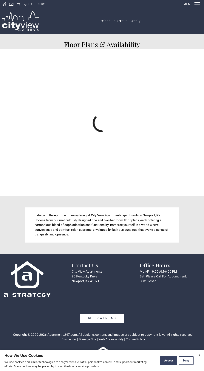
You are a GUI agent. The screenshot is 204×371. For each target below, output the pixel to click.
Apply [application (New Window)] (135, 21)
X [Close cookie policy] (199, 355)
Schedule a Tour (114, 21)
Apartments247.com (62, 334)
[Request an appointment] (18, 4)
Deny (186, 360)
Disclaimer (68, 339)
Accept (168, 360)
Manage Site (87, 339)
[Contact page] (11, 4)
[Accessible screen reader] (4, 4)
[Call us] (34, 4)
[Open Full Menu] (191, 4)
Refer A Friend (102, 318)
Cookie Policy (135, 339)
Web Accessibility (110, 339)
